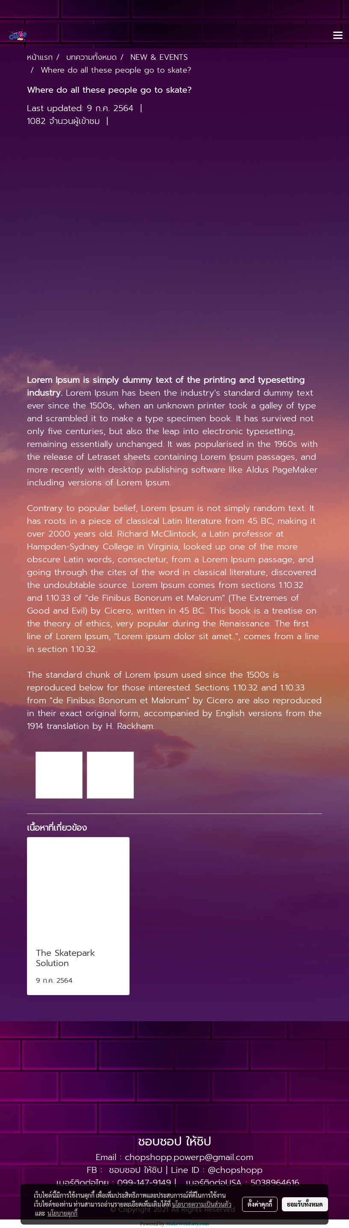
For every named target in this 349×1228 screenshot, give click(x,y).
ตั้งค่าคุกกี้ (260, 1204)
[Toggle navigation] (337, 35)
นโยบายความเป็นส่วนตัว (201, 1204)
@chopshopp (235, 1169)
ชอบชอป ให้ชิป (136, 1169)
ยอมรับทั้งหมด (305, 1204)
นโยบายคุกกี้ (62, 1213)
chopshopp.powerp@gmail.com (189, 1157)
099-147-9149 (144, 1182)
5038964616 (275, 1182)
